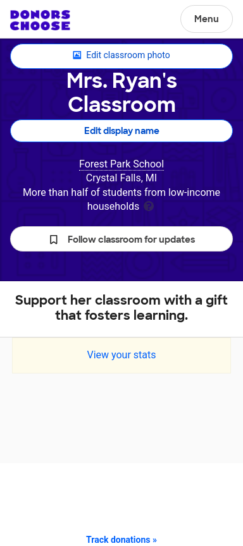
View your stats (121, 355)
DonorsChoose (40, 20)
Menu (206, 19)
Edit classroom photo (121, 55)
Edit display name (121, 130)
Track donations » (121, 540)
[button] (121, 239)
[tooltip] (149, 205)
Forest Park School (121, 164)
